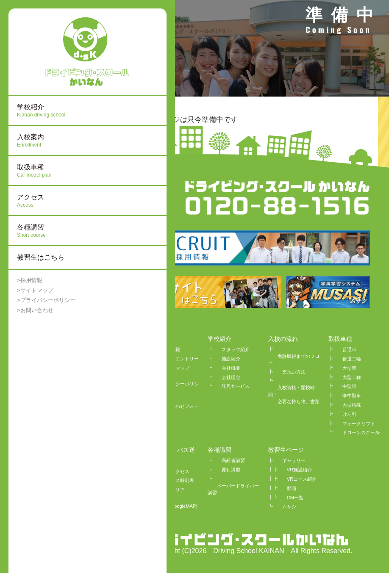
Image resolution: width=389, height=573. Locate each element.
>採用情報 (29, 280)
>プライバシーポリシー (46, 300)
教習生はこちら (40, 257)
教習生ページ (286, 449)
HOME (156, 338)
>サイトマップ (35, 290)
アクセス (57, 201)
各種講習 (219, 449)
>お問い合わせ (35, 310)
